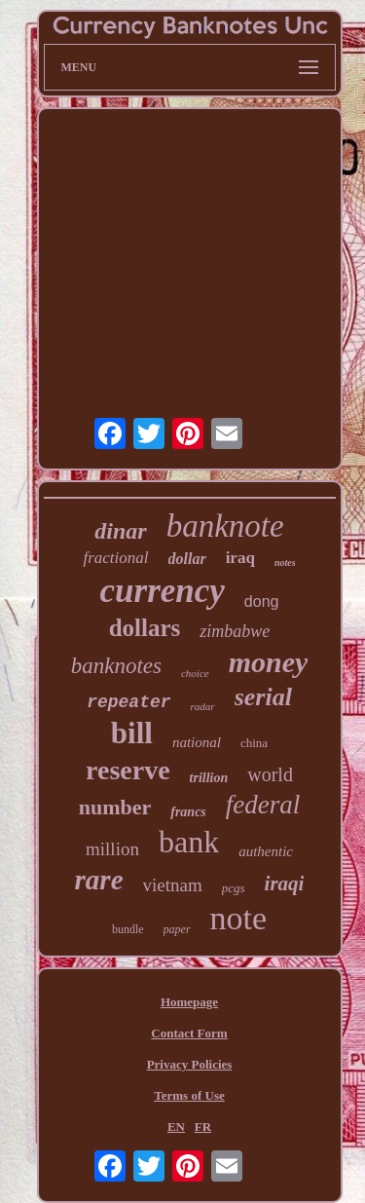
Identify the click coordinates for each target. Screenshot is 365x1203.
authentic (265, 851)
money (269, 662)
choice (195, 673)
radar (203, 706)
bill (132, 733)
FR (203, 1126)
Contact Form (189, 1033)
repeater (128, 702)
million (112, 849)
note (239, 918)
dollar (187, 558)
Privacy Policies (190, 1064)
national (196, 742)
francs (188, 812)
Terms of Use (189, 1095)
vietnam (172, 885)
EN (176, 1126)
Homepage (189, 1002)
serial (263, 697)
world (270, 774)
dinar (120, 531)
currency (162, 591)
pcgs (233, 888)
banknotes (116, 666)
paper (177, 929)
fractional (115, 557)
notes (285, 562)
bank (189, 841)
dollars (145, 628)
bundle (128, 929)
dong (261, 601)
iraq (240, 557)
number (115, 807)
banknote (225, 526)
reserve (128, 770)
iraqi (285, 883)
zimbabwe (235, 631)
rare (99, 879)
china (254, 742)
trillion (209, 778)
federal (263, 804)
